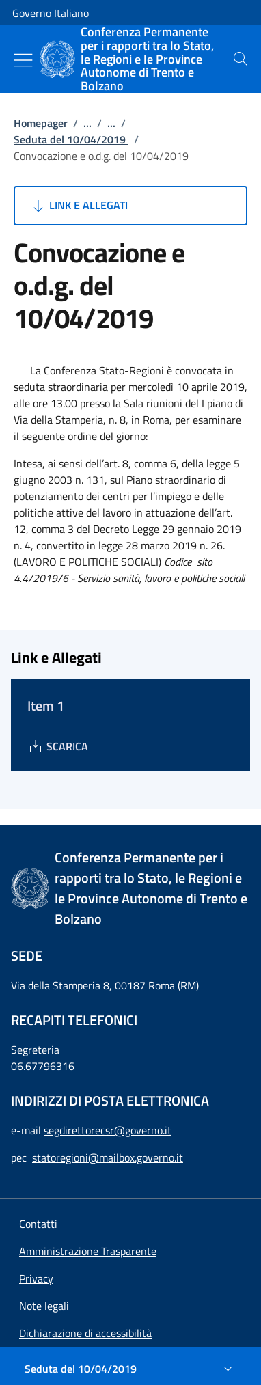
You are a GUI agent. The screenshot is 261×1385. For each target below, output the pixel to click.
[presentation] (240, 59)
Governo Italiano (50, 13)
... (87, 123)
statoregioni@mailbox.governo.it (107, 1157)
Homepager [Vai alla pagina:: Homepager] (41, 123)
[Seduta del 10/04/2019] (130, 1368)
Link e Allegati (79, 206)
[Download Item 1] (57, 746)
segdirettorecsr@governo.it (107, 1130)
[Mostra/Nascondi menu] (23, 60)
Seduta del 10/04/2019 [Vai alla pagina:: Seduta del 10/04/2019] (71, 139)
